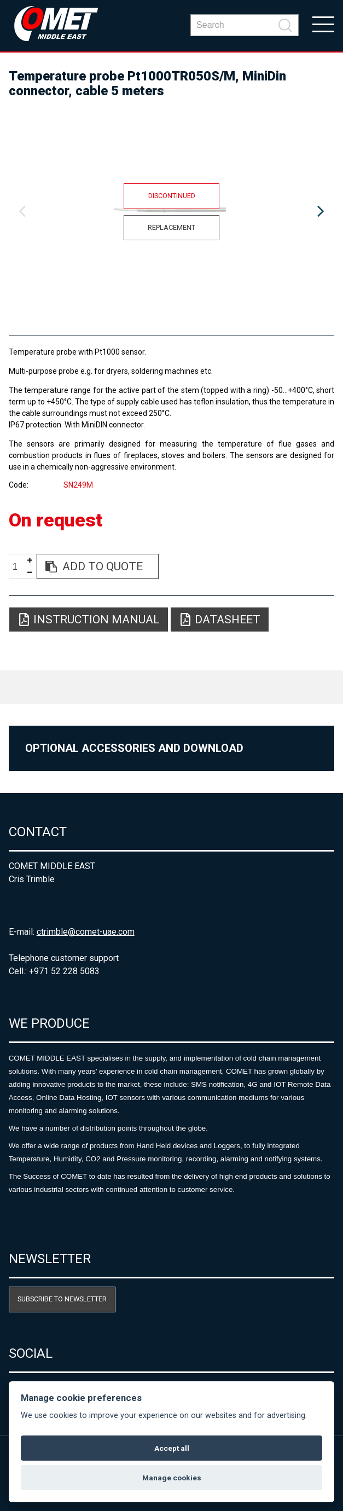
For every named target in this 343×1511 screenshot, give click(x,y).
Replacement (171, 227)
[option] (172, 212)
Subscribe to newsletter (62, 1299)
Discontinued (171, 196)
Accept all (171, 1448)
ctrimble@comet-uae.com (86, 932)
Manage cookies (171, 1477)
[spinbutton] (19, 566)
